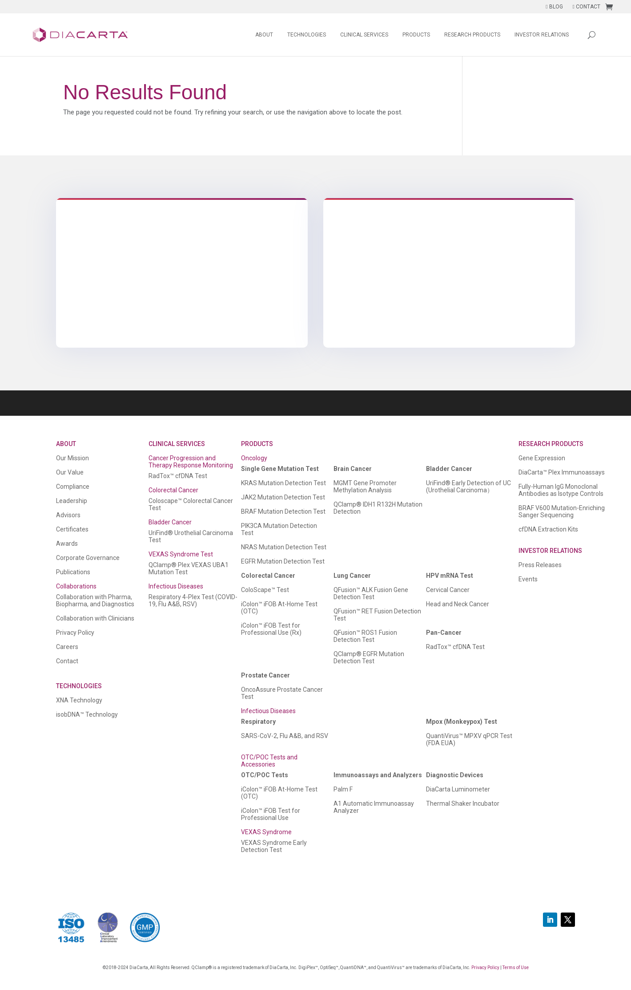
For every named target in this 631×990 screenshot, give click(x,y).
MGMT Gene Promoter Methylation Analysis (365, 486)
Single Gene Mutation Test (280, 468)
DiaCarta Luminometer (458, 789)
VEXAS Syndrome (266, 832)
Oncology (254, 458)
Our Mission (72, 458)
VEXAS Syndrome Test (181, 554)
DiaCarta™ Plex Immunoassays (561, 472)
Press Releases (540, 564)
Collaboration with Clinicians (95, 618)
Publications (73, 572)
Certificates (72, 529)
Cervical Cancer (448, 589)
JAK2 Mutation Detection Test (283, 497)
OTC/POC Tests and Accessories (269, 761)
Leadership (71, 500)
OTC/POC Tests (264, 775)
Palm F (343, 789)
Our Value (70, 472)
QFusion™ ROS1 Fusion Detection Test (365, 636)
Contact (67, 661)
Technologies (306, 35)
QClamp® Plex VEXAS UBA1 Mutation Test (189, 568)
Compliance (72, 486)
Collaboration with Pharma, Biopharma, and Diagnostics (95, 600)
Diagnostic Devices (454, 775)
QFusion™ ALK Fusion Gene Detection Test (371, 593)
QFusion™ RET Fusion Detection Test (377, 615)
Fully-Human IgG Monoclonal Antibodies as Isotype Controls (560, 490)
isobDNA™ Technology (87, 714)
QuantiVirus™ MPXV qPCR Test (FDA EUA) (469, 739)
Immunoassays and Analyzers (378, 775)
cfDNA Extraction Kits (548, 529)
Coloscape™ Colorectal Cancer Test (191, 504)
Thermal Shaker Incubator (462, 803)
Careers (67, 646)
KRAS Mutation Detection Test (283, 483)
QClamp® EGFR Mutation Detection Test (369, 657)
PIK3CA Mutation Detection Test (279, 529)
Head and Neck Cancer (457, 604)
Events (528, 579)
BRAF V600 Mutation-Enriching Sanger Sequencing (561, 511)
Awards (67, 543)
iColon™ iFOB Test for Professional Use (270, 814)
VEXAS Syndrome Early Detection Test (274, 846)
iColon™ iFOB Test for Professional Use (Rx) (271, 629)
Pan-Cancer (444, 632)
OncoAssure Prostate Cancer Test (282, 693)
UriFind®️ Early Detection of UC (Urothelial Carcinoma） (468, 486)
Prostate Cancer (265, 675)
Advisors (68, 515)
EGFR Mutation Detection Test (283, 561)
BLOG (554, 7)
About (264, 35)
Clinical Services (364, 35)
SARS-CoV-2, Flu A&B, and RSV (284, 735)
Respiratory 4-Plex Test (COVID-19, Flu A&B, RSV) (193, 600)
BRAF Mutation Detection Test (283, 511)
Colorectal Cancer (173, 490)
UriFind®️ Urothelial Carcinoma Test (191, 536)
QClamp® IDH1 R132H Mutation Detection (378, 508)
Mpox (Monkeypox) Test (461, 721)
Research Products (472, 35)
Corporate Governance (88, 557)
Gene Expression (541, 458)
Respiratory (258, 721)
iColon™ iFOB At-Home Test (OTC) (279, 607)
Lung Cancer (352, 575)
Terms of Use (515, 967)
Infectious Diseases (176, 586)
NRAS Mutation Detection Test (283, 547)
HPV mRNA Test (449, 575)
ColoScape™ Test (265, 589)
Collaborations (76, 586)
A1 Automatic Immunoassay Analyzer (374, 807)
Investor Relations (541, 35)
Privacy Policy (75, 632)
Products (416, 35)
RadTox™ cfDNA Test (178, 475)
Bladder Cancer (170, 522)
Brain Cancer (353, 468)
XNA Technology (79, 700)
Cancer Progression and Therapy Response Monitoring (191, 461)
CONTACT (586, 7)
